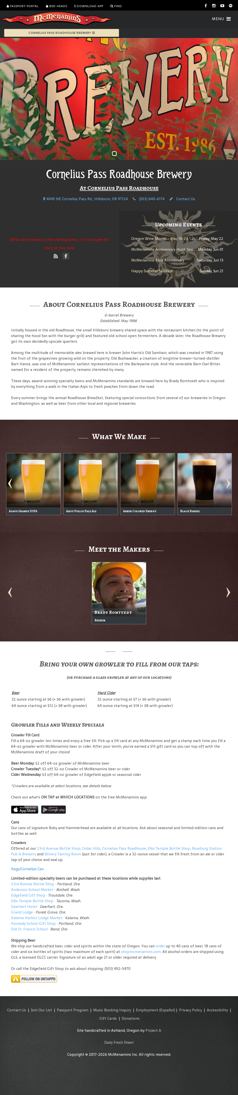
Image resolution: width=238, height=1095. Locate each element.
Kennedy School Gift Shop (33, 923)
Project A (153, 1030)
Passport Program (72, 1010)
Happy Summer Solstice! (152, 271)
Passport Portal (23, 6)
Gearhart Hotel (24, 906)
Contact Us (182, 199)
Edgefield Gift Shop (28, 895)
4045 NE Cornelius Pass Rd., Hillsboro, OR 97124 (85, 199)
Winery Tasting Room (62, 854)
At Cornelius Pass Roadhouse (119, 188)
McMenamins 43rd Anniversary (157, 260)
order (160, 946)
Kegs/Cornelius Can (27, 869)
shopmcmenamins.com (141, 952)
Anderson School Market (32, 889)
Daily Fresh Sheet (119, 1042)
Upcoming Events (178, 224)
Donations (131, 1018)
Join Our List (41, 1010)
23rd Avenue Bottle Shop (58, 848)
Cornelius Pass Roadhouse (124, 848)
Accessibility (217, 1010)
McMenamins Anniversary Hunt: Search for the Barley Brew (182, 249)
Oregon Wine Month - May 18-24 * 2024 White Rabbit (178, 238)
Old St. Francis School (29, 929)
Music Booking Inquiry (112, 1010)
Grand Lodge (22, 912)
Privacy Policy (190, 1010)
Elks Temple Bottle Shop (169, 848)
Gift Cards (108, 1018)
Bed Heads (56, 6)
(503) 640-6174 (149, 199)
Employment (147, 1010)
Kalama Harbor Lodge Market (37, 918)
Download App (88, 6)
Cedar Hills (91, 848)
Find (116, 6)
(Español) (167, 1010)
